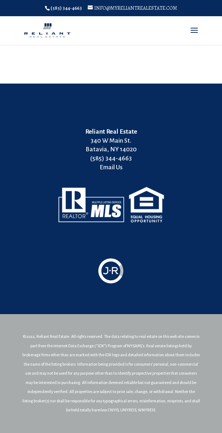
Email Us (111, 167)
